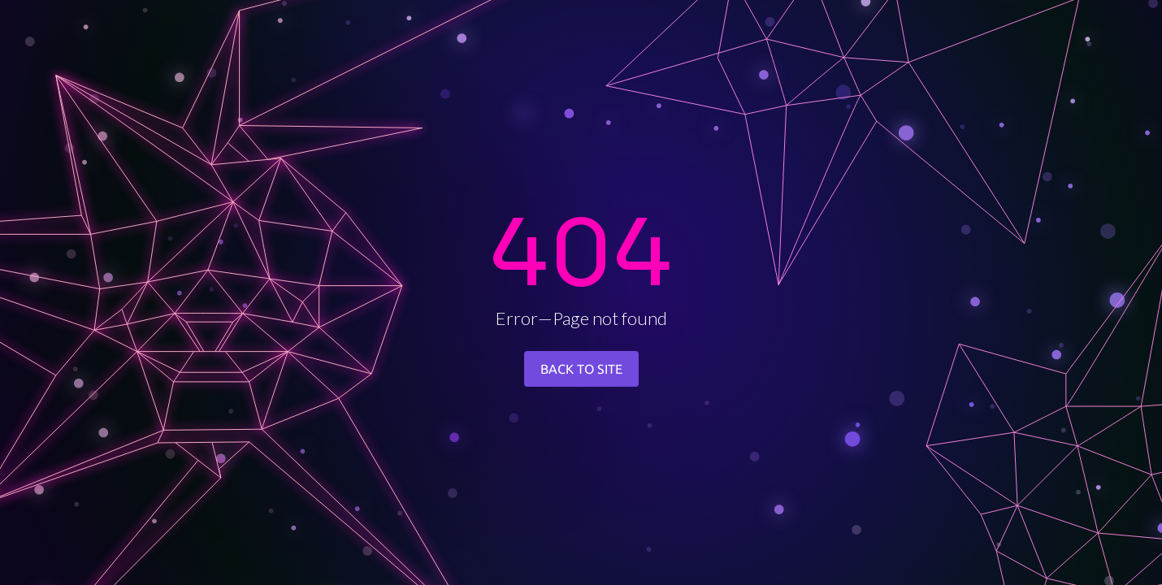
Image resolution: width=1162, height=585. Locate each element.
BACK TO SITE (581, 369)
